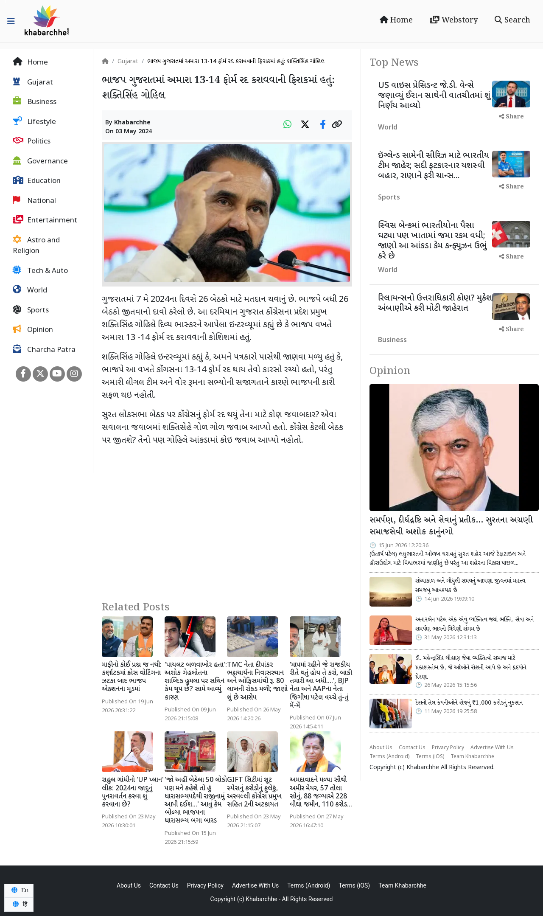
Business (34, 102)
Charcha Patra (44, 350)
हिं (18, 904)
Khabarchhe (132, 123)
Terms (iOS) (430, 756)
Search (512, 20)
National (34, 201)
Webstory (454, 20)
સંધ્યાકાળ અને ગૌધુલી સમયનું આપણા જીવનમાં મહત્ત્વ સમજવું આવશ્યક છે (470, 586)
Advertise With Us (492, 748)
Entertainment (45, 220)
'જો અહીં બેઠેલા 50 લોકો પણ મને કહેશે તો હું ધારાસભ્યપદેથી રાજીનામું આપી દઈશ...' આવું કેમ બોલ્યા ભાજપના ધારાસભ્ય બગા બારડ (196, 801)
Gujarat (33, 82)
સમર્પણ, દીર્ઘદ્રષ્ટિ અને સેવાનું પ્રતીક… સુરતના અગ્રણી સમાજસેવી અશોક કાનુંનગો (451, 526)
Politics (31, 141)
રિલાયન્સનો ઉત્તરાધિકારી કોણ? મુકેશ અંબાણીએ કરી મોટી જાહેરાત (435, 303)
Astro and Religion (36, 245)
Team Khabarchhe (472, 756)
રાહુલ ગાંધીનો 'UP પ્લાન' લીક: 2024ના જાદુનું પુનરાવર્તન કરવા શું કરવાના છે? (133, 792)
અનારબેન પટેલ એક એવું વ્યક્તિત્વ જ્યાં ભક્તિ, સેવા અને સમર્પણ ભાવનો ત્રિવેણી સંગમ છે (474, 624)
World (30, 290)
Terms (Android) (389, 756)
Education (37, 181)
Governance (40, 161)
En (19, 890)
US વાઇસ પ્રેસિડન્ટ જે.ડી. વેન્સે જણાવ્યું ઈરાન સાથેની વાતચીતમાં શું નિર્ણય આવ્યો (434, 96)
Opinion (33, 330)
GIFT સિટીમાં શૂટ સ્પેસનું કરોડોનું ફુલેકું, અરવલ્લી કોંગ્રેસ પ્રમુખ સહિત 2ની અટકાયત (254, 792)
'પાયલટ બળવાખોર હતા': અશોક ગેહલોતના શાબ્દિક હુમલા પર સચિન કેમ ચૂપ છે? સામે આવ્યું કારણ (196, 681)
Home (396, 20)
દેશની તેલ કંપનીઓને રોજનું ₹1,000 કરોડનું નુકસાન (469, 703)
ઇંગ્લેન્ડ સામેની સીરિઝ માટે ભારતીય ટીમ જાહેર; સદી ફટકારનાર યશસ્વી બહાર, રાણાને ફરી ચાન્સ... (433, 166)
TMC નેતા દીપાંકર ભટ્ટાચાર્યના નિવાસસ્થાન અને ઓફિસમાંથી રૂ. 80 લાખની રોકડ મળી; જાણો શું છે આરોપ (257, 681)
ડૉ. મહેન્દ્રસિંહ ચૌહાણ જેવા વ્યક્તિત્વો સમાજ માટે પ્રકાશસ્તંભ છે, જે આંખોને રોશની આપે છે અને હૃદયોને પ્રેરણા (470, 667)
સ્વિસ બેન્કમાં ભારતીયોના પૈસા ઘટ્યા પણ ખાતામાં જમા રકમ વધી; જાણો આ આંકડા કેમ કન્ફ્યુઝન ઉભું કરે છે (432, 241)
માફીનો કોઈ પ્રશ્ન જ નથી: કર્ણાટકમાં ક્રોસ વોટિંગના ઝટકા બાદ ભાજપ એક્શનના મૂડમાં (132, 677)
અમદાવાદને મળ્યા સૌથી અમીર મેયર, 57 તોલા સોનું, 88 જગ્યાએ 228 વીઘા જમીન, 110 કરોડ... (321, 792)
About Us (380, 748)
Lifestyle (34, 122)
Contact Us (412, 748)
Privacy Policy (448, 748)
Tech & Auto (40, 271)
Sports (31, 310)
